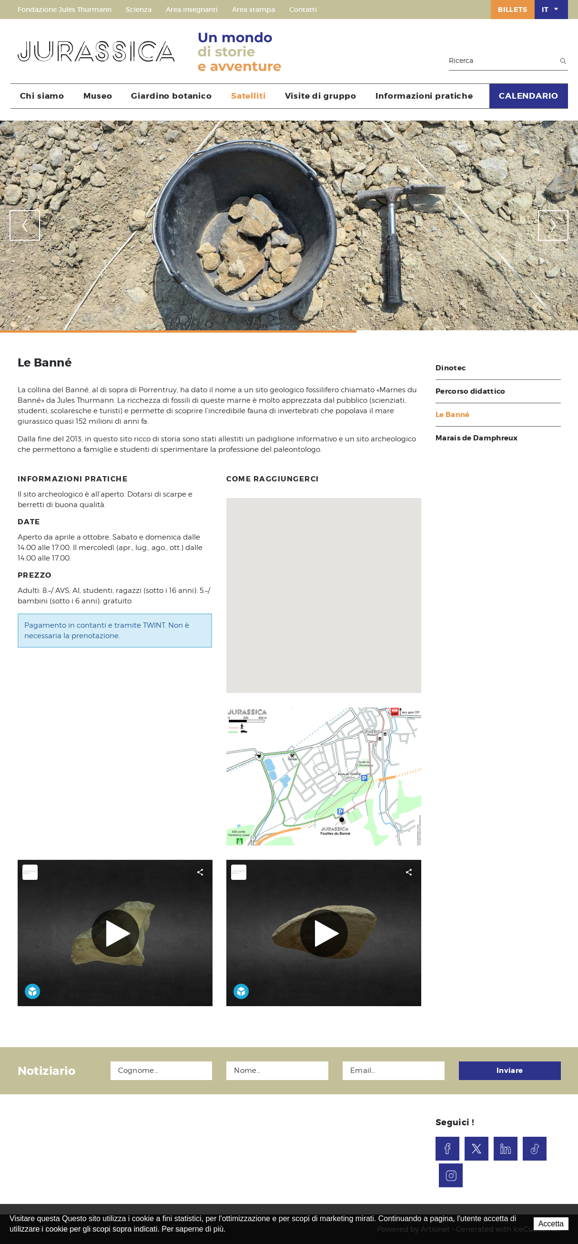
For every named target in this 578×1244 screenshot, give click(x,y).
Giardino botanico (171, 96)
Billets (512, 9)
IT (551, 9)
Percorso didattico (470, 391)
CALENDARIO (528, 96)
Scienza (139, 9)
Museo (97, 96)
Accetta (551, 1224)
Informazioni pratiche (424, 96)
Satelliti (248, 96)
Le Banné (452, 414)
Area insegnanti (192, 9)
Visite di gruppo (321, 96)
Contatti (303, 9)
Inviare (510, 1070)
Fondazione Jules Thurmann (65, 9)
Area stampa (253, 9)
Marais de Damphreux (477, 438)
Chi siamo (42, 96)
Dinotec (451, 368)
